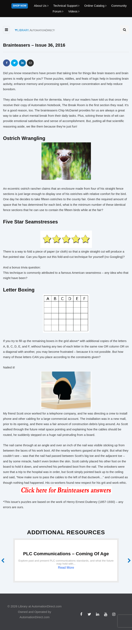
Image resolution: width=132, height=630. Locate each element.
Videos (73, 11)
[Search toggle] (124, 29)
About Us (41, 5)
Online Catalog (95, 5)
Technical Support (66, 5)
